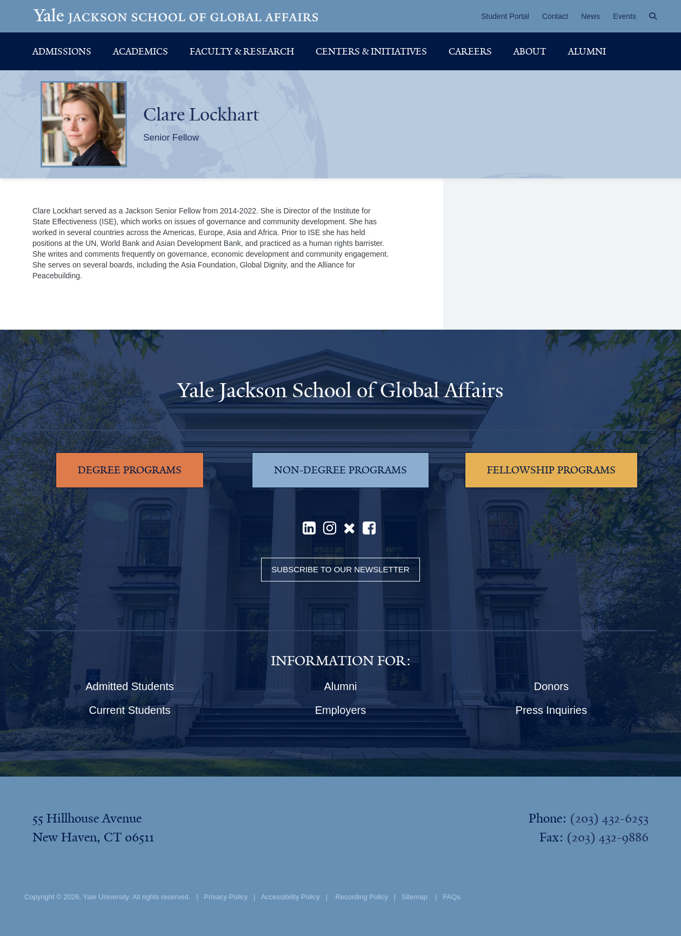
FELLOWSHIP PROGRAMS (551, 470)
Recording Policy (361, 897)
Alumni (587, 51)
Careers (470, 51)
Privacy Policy (226, 897)
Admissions (61, 51)
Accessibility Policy (290, 897)
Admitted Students (129, 686)
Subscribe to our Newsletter (340, 569)
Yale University (106, 897)
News (590, 16)
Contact (555, 16)
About (529, 51)
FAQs (451, 897)
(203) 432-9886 (607, 837)
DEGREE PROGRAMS (130, 470)
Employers (340, 710)
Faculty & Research (242, 51)
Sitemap (415, 897)
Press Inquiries (551, 710)
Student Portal (505, 16)
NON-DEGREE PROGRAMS (340, 470)
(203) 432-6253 (609, 818)
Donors (551, 686)
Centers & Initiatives (371, 51)
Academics (140, 51)
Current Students (129, 710)
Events (624, 16)
